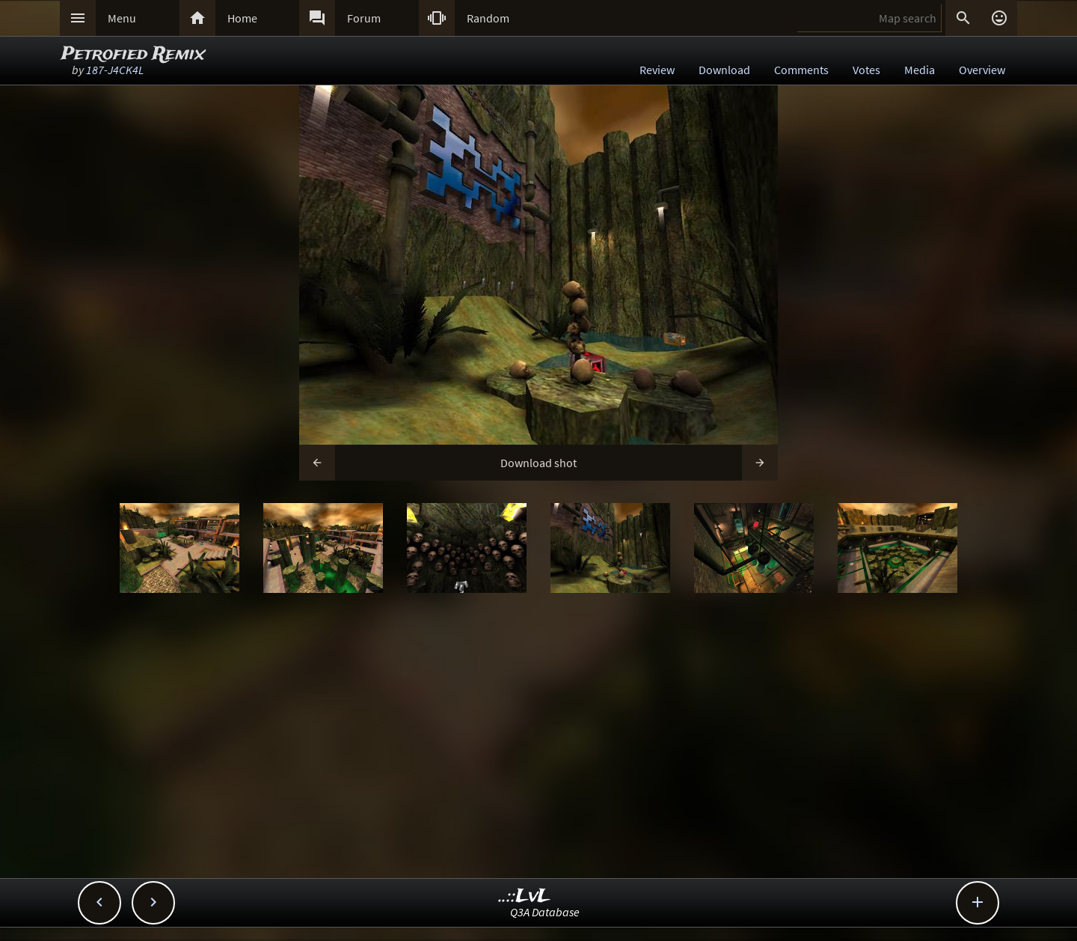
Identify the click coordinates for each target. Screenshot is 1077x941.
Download (724, 69)
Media (919, 69)
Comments (801, 69)
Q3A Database (545, 911)
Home (242, 17)
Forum (364, 17)
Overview (982, 69)
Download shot (538, 462)
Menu (122, 17)
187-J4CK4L (115, 69)
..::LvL (525, 896)
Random (488, 17)
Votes (866, 69)
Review (657, 69)
